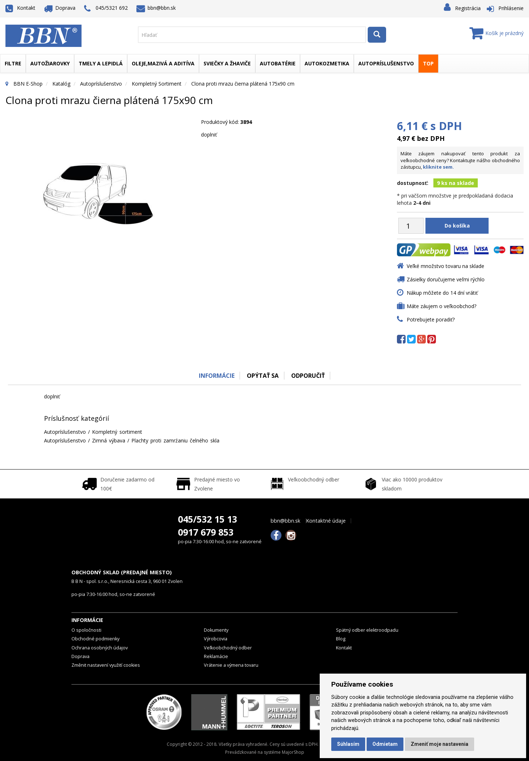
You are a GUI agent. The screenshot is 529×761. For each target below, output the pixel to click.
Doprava (60, 7)
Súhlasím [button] (348, 744)
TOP (428, 63)
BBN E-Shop (28, 83)
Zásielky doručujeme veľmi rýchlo (446, 279)
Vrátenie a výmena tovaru (231, 665)
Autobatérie (278, 63)
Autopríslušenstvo (386, 63)
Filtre (13, 63)
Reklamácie (216, 656)
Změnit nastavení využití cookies (105, 665)
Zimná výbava (108, 440)
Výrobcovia (215, 639)
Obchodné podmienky (95, 639)
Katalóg (61, 83)
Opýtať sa (263, 376)
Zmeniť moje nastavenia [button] (439, 744)
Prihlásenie (511, 8)
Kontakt (20, 7)
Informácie (216, 376)
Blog (340, 639)
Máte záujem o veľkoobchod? (441, 306)
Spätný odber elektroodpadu (367, 630)
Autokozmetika (327, 63)
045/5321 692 (106, 8)
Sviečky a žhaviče (227, 63)
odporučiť (308, 376)
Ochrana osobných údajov (99, 648)
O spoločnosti (86, 630)
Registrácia (468, 8)
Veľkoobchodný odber (228, 648)
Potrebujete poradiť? (431, 319)
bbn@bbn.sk (156, 7)
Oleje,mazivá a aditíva (163, 63)
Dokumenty (216, 630)
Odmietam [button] (385, 744)
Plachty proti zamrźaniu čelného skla (175, 440)
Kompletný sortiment (157, 83)
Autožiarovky (50, 63)
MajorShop (293, 752)
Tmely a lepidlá (101, 63)
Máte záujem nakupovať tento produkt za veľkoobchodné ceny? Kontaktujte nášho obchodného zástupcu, (460, 160)
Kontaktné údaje (326, 520)
